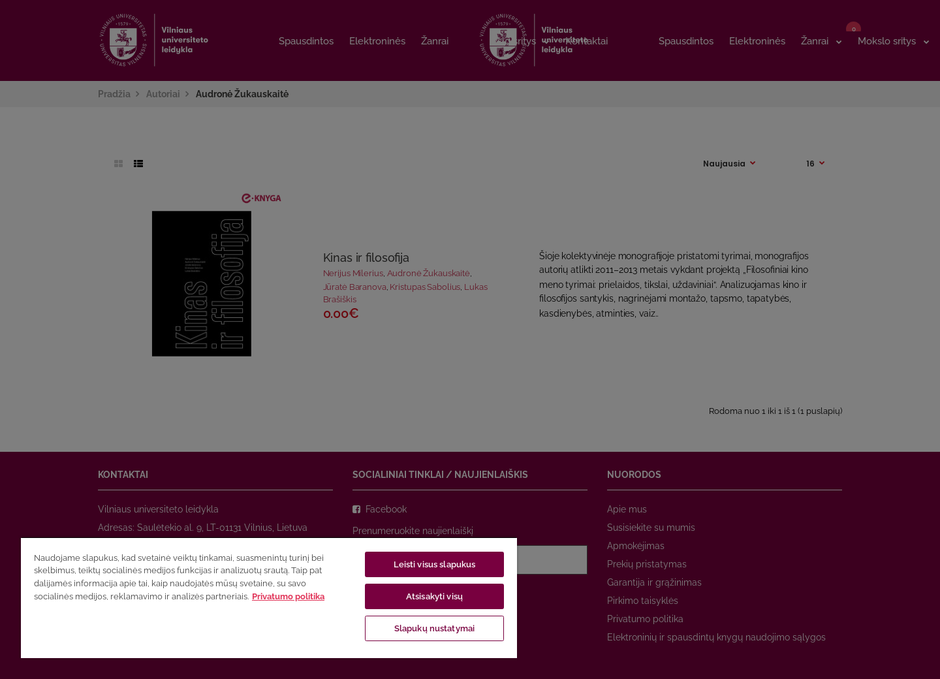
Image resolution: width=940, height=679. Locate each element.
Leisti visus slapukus (435, 564)
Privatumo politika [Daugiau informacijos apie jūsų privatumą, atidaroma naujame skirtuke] (288, 596)
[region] (269, 597)
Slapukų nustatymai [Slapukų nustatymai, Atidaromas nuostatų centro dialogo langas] (434, 628)
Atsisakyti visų (434, 596)
